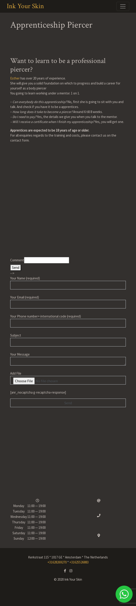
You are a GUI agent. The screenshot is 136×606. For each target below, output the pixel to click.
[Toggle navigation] (123, 6)
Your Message (68, 359)
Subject (68, 339)
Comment (17, 260)
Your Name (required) (68, 282)
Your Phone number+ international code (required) (68, 320)
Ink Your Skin (25, 6)
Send (15, 267)
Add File (68, 378)
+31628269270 (57, 562)
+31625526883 (79, 562)
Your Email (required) (68, 301)
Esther (15, 78)
